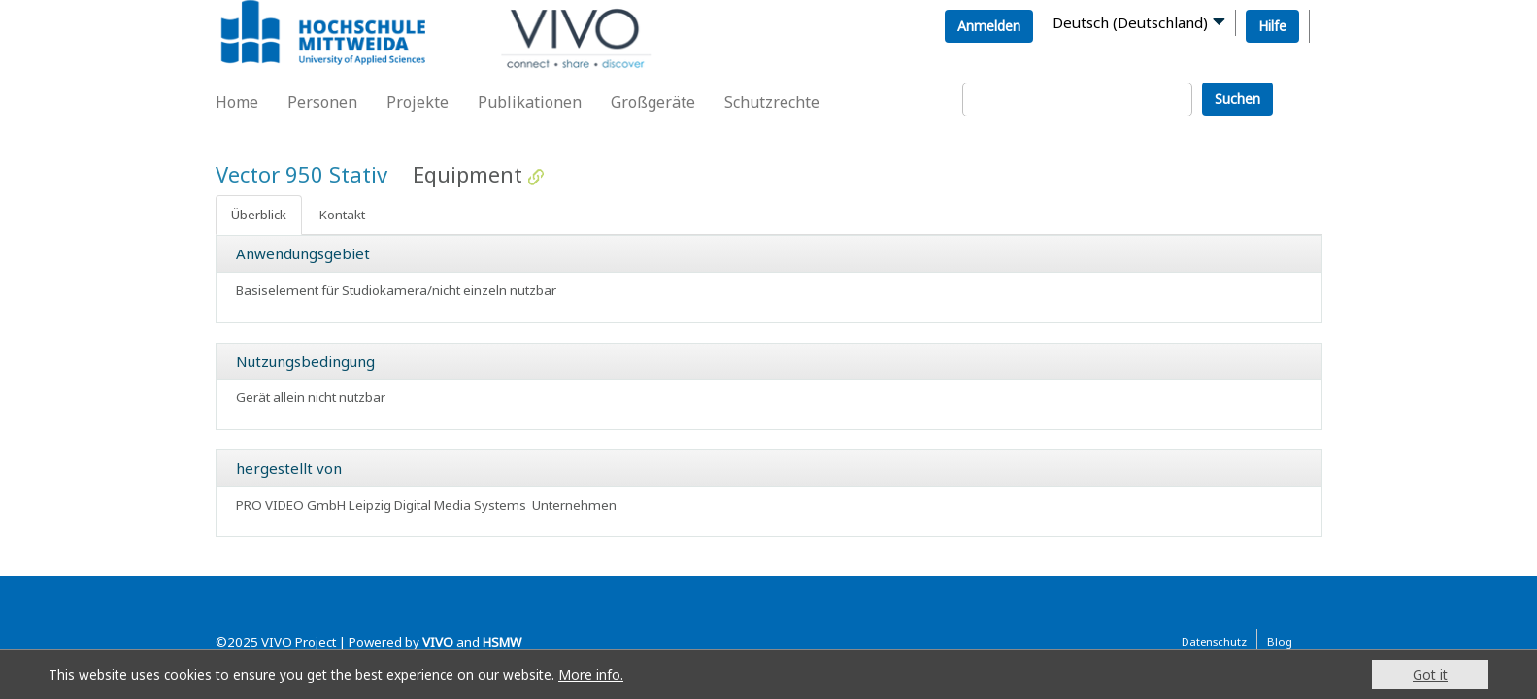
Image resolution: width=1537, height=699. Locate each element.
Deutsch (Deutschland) (1130, 22)
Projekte (417, 102)
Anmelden (988, 26)
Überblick (258, 214)
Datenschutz (1214, 641)
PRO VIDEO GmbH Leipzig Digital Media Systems (381, 505)
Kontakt (342, 214)
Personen (322, 102)
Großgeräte (653, 102)
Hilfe (1272, 26)
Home (237, 102)
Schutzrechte (771, 102)
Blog (1279, 641)
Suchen (1237, 98)
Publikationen (530, 102)
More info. (590, 674)
